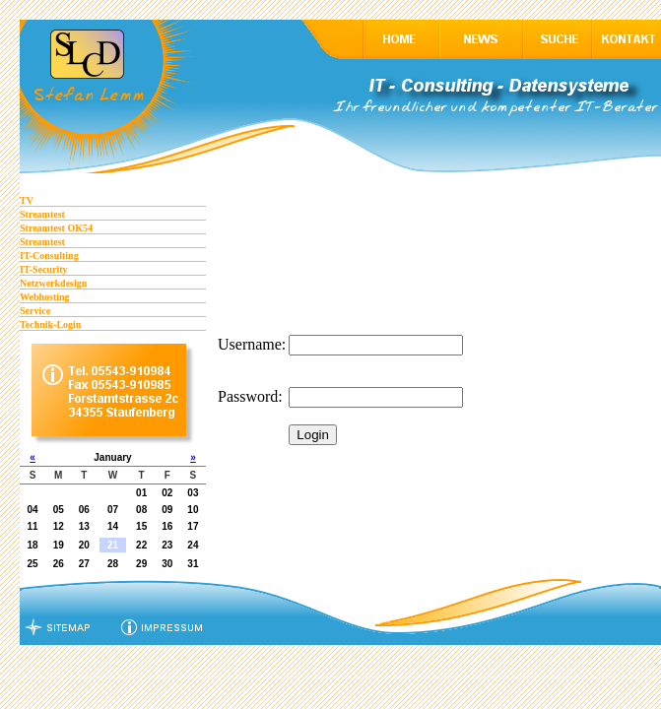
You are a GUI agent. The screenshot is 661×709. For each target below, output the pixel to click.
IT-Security (44, 269)
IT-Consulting (49, 255)
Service (35, 310)
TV (26, 200)
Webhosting (45, 296)
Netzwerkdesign (53, 283)
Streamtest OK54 (56, 228)
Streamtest (42, 214)
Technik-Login (50, 324)
